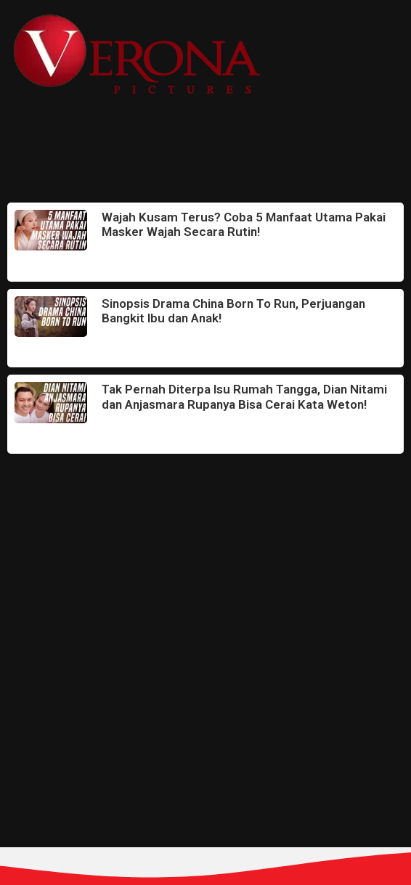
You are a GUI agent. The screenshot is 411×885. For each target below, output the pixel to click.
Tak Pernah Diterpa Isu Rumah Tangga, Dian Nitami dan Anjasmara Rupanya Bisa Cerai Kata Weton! (244, 396)
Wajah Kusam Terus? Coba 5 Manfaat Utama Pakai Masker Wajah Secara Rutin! (244, 224)
